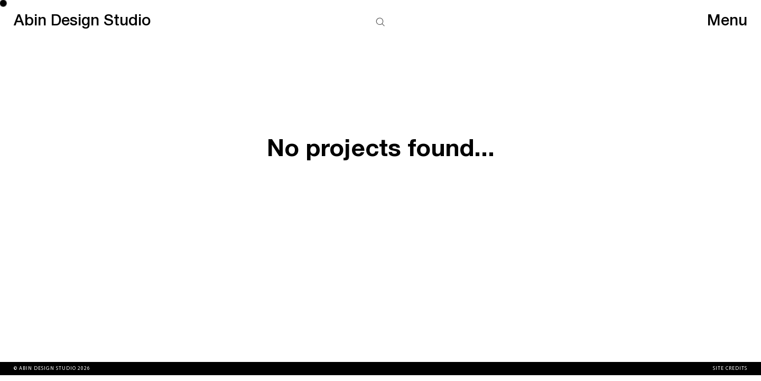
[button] (380, 24)
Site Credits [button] (730, 368)
